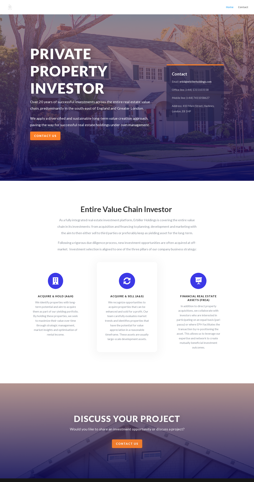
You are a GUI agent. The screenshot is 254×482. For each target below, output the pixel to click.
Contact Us (45, 135)
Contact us (127, 444)
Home (229, 7)
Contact (243, 7)
